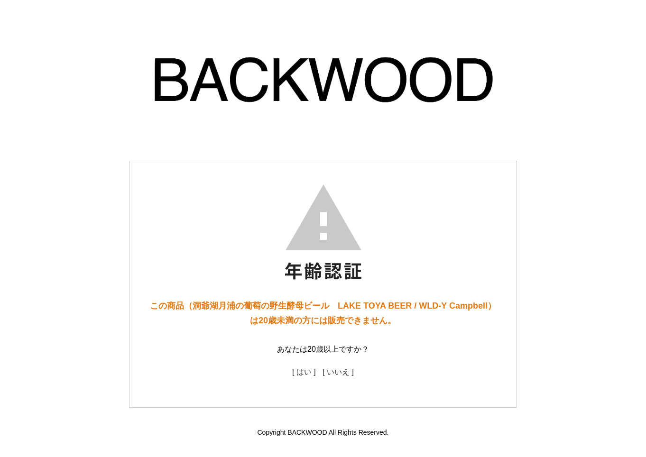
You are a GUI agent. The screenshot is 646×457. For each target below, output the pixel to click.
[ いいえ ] (338, 372)
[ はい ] (304, 372)
